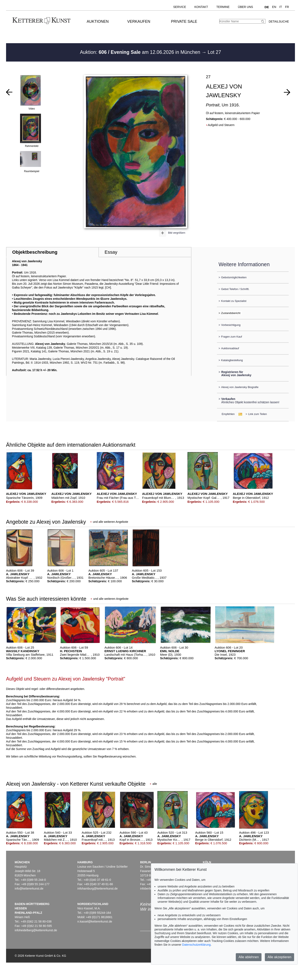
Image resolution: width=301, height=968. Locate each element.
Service (179, 7)
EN (274, 7)
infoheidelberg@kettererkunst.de (36, 930)
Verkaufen (138, 21)
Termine (223, 7)
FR (287, 7)
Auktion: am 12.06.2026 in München (141, 52)
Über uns (245, 7)
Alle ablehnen (249, 957)
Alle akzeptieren (279, 957)
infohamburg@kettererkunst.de (97, 888)
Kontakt (201, 7)
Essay (111, 252)
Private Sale (184, 21)
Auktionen (98, 21)
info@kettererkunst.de (29, 888)
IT (280, 7)
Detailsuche (279, 21)
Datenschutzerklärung (196, 944)
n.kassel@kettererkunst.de (94, 921)
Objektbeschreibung (34, 252)
